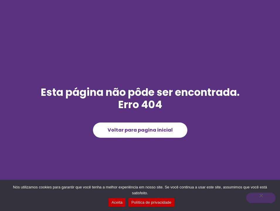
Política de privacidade (151, 202)
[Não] (261, 198)
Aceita (117, 202)
